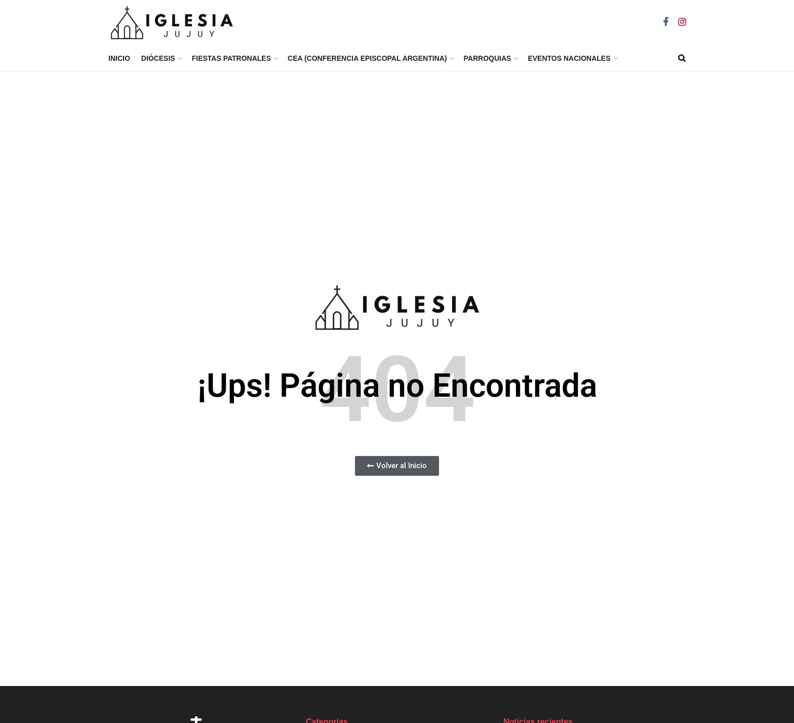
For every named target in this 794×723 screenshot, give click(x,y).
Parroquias (487, 58)
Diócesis (158, 58)
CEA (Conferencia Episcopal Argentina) (367, 58)
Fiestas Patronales (231, 58)
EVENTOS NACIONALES (569, 58)
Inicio (119, 58)
